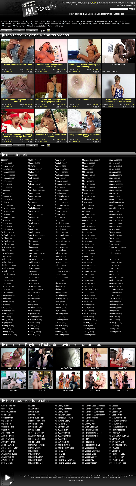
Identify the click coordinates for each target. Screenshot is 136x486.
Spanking (113, 187)
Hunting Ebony (63, 421)
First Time (32, 319)
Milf (83, 172)
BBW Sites (62, 439)
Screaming (86, 319)
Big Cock (4, 241)
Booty (3, 283)
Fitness (31, 328)
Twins (111, 268)
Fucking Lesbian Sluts (66, 463)
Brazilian (4, 286)
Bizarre (4, 256)
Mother (85, 187)
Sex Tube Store (37, 427)
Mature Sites (117, 424)
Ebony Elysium (36, 457)
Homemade (60, 235)
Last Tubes (95, 389)
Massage (59, 334)
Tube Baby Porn (37, 433)
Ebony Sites (62, 412)
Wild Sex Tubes (9, 457)
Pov (83, 268)
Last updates (89, 14)
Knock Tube (40, 367)
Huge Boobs (125, 24)
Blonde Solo (24, 24)
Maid (57, 328)
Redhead (86, 298)
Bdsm (3, 223)
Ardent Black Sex (37, 436)
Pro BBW (116, 433)
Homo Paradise (91, 430)
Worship (112, 322)
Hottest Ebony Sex (65, 418)
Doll (29, 256)
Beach (3, 226)
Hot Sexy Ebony (64, 415)
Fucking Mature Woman (95, 415)
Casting (4, 319)
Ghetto (58, 193)
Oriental (85, 226)
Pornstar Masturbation (36, 22)
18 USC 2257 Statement (108, 477)
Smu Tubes (35, 430)
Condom (31, 193)
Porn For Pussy (118, 454)
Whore (112, 313)
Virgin (111, 295)
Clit (29, 166)
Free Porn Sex (118, 460)
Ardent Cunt (122, 367)
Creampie (32, 205)
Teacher (112, 235)
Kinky (57, 283)
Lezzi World (117, 415)
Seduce (85, 325)
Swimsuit (113, 223)
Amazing (4, 175)
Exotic (30, 283)
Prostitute (86, 283)
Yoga (111, 328)
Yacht (111, 325)
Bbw (2, 220)
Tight (111, 250)
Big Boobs (5, 235)
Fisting (30, 325)
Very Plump (117, 439)
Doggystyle (32, 253)
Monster (85, 184)
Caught (4, 322)
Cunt (30, 217)
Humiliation (59, 247)
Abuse (118, 477)
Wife (111, 316)
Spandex (113, 184)
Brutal (3, 298)
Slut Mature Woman (120, 436)
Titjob (111, 253)
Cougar (31, 196)
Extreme (31, 286)
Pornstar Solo (10, 24)
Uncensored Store (11, 448)
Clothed (31, 172)
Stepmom (113, 199)
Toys (111, 259)
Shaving (85, 331)
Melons (85, 166)
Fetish (30, 310)
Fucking (58, 175)
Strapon (112, 205)
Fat (29, 301)
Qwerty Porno (9, 442)
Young (112, 331)
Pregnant (86, 271)
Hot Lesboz (89, 442)
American (5, 178)
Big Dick (4, 244)
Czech (30, 223)
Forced (58, 166)
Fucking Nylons (91, 418)
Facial (30, 292)
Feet (30, 304)
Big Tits (4, 247)
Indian (57, 253)
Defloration (32, 238)
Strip (111, 211)
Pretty (84, 274)
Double (31, 262)
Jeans (57, 274)
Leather (58, 307)
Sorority (112, 181)
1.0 (23, 72)
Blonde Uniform (71, 24)
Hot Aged (89, 439)
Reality (85, 295)
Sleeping (113, 172)
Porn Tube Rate (37, 418)
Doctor (30, 250)
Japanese (59, 271)
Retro (84, 301)
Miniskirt (85, 175)
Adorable (4, 166)
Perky (84, 247)
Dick (30, 241)
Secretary (86, 322)
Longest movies (104, 14)
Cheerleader (6, 334)
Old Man (85, 214)
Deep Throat (33, 235)
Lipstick (58, 322)
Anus (3, 187)
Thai (111, 244)
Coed (30, 181)
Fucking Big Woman (66, 460)
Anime (3, 184)
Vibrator (112, 289)
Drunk (30, 265)
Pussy (84, 292)
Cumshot (32, 214)
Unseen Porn (8, 451)
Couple (31, 199)
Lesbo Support (91, 463)
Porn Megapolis (118, 430)
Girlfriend (59, 196)
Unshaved (113, 283)
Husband (59, 250)
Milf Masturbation (54, 24)
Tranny (112, 262)
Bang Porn (13, 389)
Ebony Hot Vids (36, 463)
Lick (56, 316)
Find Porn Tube (119, 463)
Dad (29, 226)
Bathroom (5, 217)
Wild (111, 319)
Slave (111, 169)
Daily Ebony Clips (37, 445)
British (3, 292)
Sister (111, 163)
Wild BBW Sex (118, 442)
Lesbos (115, 406)
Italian (57, 265)
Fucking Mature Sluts (94, 409)
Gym (57, 217)
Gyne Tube (35, 415)
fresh (19, 31)
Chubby (31, 160)
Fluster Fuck (68, 389)
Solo (111, 178)
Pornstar (85, 265)
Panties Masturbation (119, 22)
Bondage (4, 277)
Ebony (30, 268)
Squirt (111, 196)
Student (112, 214)
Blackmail (5, 262)
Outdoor (85, 229)
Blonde (4, 268)
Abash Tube (8, 463)
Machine (58, 325)
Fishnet (31, 322)
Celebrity (4, 325)
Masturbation (87, 160)
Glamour (58, 199)
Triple (111, 265)
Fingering (32, 316)
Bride (3, 289)
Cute (30, 220)
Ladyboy (58, 298)
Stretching (113, 208)
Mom (84, 178)
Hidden (58, 232)
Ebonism (34, 451)
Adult (32, 406)
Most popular (75, 14)
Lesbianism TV (91, 448)
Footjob (58, 163)
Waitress (113, 301)
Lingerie (58, 319)
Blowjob (4, 271)
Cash (3, 316)
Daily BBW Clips (64, 445)
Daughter (32, 232)
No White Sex (63, 427)
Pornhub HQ (122, 389)
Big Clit (4, 238)
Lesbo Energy (90, 457)
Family (30, 295)
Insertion (58, 259)
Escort (30, 277)
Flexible (31, 334)
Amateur (4, 172)
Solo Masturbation (72, 22)
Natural (85, 193)
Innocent (58, 256)
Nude (84, 199)
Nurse (84, 202)
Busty (3, 307)
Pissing (85, 256)
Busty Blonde (38, 24)
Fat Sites (61, 454)
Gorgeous (59, 208)
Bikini (3, 250)
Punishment (87, 289)
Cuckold (31, 208)
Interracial (59, 262)
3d (2, 160)
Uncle (111, 274)
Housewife (59, 241)
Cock (30, 178)
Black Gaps (35, 442)
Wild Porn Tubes (10, 454)
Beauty (4, 229)
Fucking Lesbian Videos (95, 406)
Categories (118, 14)
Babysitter (5, 208)
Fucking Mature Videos (94, 412)
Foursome (59, 169)
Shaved (85, 328)
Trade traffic (79, 480)
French (58, 172)
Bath (3, 214)
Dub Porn (40, 389)
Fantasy (31, 298)
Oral (84, 217)
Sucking (112, 217)
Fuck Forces (8, 436)
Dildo (30, 244)
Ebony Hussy (63, 406)
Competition (33, 187)
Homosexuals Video (93, 433)
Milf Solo (84, 24)
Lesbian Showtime (92, 451)
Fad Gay (61, 457)
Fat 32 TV (61, 451)
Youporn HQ (8, 460)
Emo (30, 271)
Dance (30, 229)
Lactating (59, 295)
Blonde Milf (96, 24)
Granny (58, 211)
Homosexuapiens (92, 436)
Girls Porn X (117, 451)
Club (30, 175)
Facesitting (32, 289)
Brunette (4, 295)
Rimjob (85, 310)
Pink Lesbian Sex (119, 427)
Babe (3, 205)
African (4, 169)
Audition (4, 199)
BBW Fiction (62, 430)
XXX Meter (116, 448)
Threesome (114, 247)
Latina (57, 304)
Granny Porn (90, 424)
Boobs (3, 280)
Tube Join (95, 367)
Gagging (58, 181)
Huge (57, 244)
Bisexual (4, 253)
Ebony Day (35, 454)
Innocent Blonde (56, 26)
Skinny (112, 166)
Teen (111, 241)
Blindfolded (5, 265)
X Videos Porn (118, 457)
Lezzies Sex (117, 412)
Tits (110, 256)
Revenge (86, 304)
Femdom (31, 307)
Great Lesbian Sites (93, 427)
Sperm (112, 190)
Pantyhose (86, 238)
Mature (85, 163)
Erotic (30, 274)
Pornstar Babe (110, 24)
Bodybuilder (6, 274)
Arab (3, 190)
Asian (3, 193)
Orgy (84, 223)
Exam (30, 280)
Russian (85, 313)
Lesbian (58, 313)
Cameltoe (5, 310)
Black (3, 259)
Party (84, 241)
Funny (57, 178)
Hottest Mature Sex (93, 445)
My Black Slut (63, 424)
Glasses (58, 202)
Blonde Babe (102, 22)
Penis (84, 244)
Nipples (85, 196)
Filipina (31, 313)
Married (58, 331)
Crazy (30, 202)
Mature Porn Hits (119, 418)
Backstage (5, 211)
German (58, 190)
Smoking (113, 175)
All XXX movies (68, 367)
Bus (2, 304)
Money (85, 181)
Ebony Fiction (36, 460)
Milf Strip (8, 26)
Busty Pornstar (55, 22)
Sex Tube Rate (36, 424)
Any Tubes (34, 409)
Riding (85, 307)
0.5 (22, 72)
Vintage (112, 292)
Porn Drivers (8, 439)
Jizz (56, 280)
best (6, 31)
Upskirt (112, 286)
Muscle (85, 190)
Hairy (57, 220)
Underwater (114, 277)
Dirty (30, 247)
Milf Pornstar (88, 22)
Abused (4, 163)
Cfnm (3, 328)
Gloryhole (59, 205)
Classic (31, 163)
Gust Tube (34, 412)
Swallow (112, 220)
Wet (111, 310)
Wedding (113, 307)
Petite (84, 250)
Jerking (58, 277)
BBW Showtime (64, 436)
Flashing (31, 331)
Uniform (112, 280)
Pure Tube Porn (13, 367)
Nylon (84, 205)
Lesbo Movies (90, 460)
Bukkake (4, 301)
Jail (56, 268)
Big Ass (4, 232)
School (85, 316)
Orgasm (85, 220)
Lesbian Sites (90, 454)
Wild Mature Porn (119, 445)
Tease (111, 238)
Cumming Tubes (64, 442)
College (31, 184)
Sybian (112, 229)
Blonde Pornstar (17, 22)
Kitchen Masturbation (37, 26)
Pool (84, 262)
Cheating (4, 331)
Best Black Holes (37, 439)
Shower (112, 160)
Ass (2, 196)
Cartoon (4, 313)
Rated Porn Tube (37, 421)
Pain (84, 232)
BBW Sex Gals (63, 433)
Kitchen (58, 289)
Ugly (111, 271)
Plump (85, 259)
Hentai (57, 229)
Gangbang (59, 184)
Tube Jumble (8, 445)
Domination (33, 259)
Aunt (3, 202)
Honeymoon (60, 238)
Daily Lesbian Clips (65, 448)
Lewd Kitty (116, 409)
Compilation (33, 190)
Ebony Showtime (64, 409)
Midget (85, 169)
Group (57, 214)
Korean (58, 292)
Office (84, 208)
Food (57, 160)
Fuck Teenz (89, 421)
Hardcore (59, 226)
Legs (57, 310)
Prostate (85, 280)
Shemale (86, 334)
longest (32, 31)
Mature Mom (21, 26)
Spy (111, 193)
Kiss (57, 286)
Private (85, 277)
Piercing (85, 253)
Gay (57, 187)
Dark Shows (35, 448)
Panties (85, 235)
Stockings (113, 202)
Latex (57, 301)
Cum (30, 211)
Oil (83, 211)
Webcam (113, 304)
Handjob (58, 223)
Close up (31, 169)
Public (84, 286)
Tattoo (112, 232)
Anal (3, 181)
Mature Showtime (119, 421)
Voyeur (112, 298)
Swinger (112, 226)
